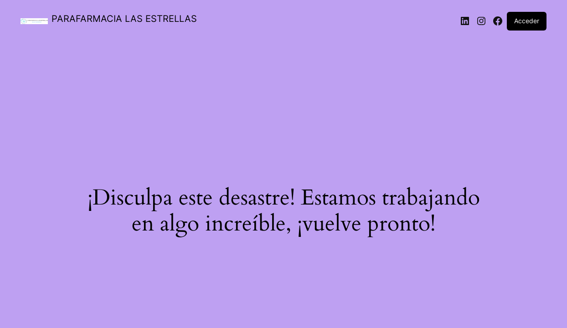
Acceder (526, 21)
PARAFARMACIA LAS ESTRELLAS (124, 18)
